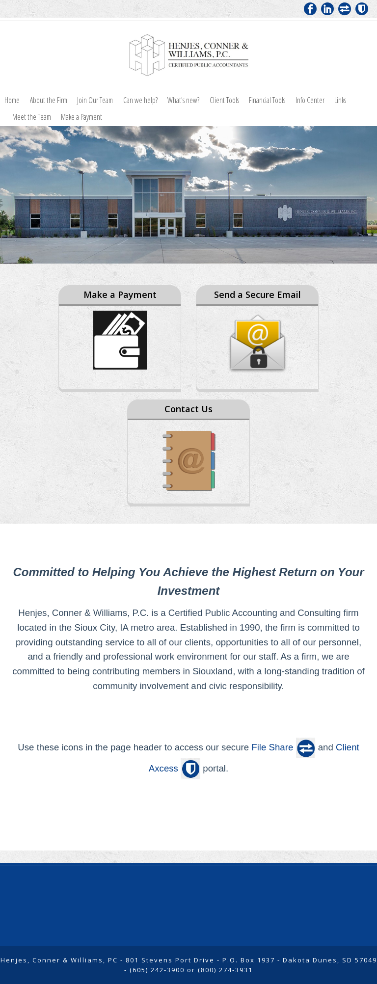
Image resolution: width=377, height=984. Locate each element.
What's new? (183, 100)
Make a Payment (81, 116)
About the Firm (48, 100)
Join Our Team (95, 100)
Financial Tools (267, 100)
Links (340, 100)
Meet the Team (31, 116)
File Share (272, 747)
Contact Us (188, 409)
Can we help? (140, 100)
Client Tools (224, 100)
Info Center (310, 100)
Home (12, 100)
